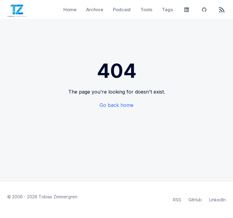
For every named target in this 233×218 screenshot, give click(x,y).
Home (69, 9)
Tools (146, 9)
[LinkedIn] (187, 10)
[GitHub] (204, 10)
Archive (94, 9)
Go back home (116, 105)
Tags (167, 9)
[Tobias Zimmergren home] (16, 9)
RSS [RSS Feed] (177, 199)
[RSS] (222, 10)
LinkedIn (217, 199)
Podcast (122, 9)
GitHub (195, 199)
